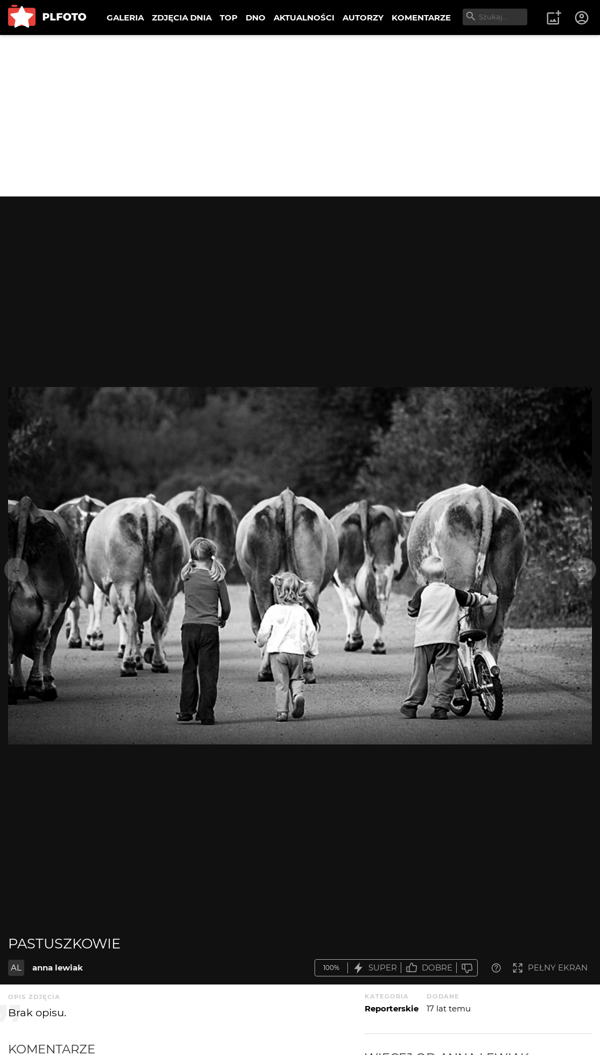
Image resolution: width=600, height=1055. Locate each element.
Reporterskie (391, 1008)
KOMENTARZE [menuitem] (421, 17)
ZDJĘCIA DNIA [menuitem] (182, 17)
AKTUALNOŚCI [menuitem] (304, 17)
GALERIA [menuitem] (125, 17)
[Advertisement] (300, 115)
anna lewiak (57, 967)
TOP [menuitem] (229, 17)
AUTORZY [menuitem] (363, 17)
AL (16, 967)
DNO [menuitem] (256, 17)
